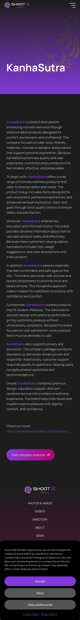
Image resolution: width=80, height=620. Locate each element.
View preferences (40, 605)
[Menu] (72, 5)
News (40, 536)
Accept (40, 581)
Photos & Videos (40, 503)
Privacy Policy (49, 614)
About (40, 527)
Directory (40, 519)
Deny (40, 593)
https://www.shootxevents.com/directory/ (37, 431)
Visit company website (28, 455)
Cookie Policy (31, 614)
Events (40, 511)
